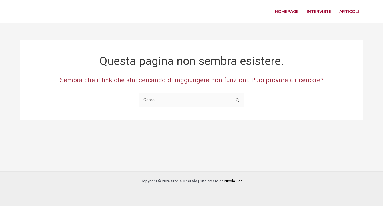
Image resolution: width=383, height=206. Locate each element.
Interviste (319, 11)
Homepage (287, 11)
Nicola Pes (233, 181)
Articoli (349, 11)
